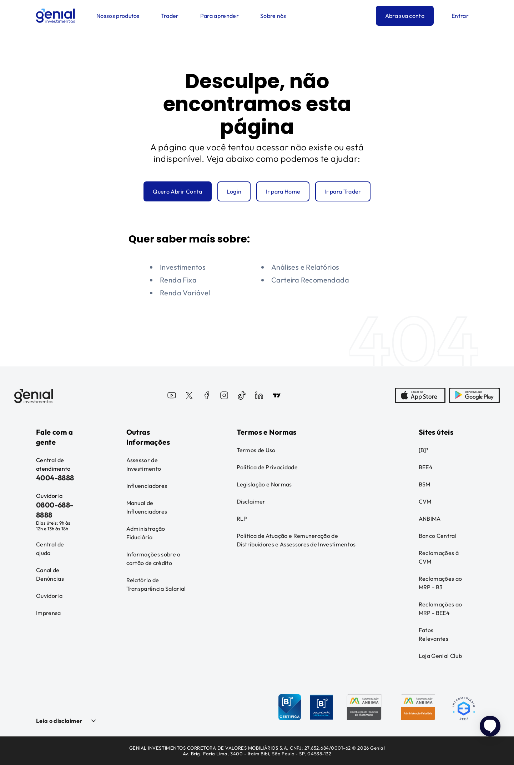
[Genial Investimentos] (55, 16)
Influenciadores (146, 485)
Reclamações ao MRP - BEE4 (440, 608)
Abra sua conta (404, 15)
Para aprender (219, 15)
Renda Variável (185, 292)
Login (234, 191)
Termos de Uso (256, 450)
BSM (424, 484)
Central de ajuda (50, 548)
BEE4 (426, 467)
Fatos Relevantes (433, 634)
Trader (170, 15)
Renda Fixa (178, 279)
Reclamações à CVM (439, 557)
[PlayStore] (474, 396)
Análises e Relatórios (305, 266)
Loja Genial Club (440, 655)
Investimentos (183, 266)
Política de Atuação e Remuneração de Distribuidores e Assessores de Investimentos (296, 540)
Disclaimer (251, 501)
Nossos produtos (118, 15)
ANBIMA (430, 518)
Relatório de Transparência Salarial (156, 584)
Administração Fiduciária (145, 533)
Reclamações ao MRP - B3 (440, 583)
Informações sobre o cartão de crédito (153, 558)
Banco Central (438, 535)
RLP (242, 518)
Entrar (460, 15)
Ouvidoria (49, 595)
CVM (425, 501)
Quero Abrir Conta (177, 191)
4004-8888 (55, 477)
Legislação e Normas (264, 484)
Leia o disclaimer (59, 720)
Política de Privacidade (267, 467)
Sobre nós (273, 15)
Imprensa (48, 612)
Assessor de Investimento (143, 464)
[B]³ (423, 450)
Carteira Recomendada (310, 279)
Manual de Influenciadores (146, 507)
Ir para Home (283, 191)
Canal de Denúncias (50, 574)
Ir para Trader (342, 191)
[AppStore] (420, 396)
